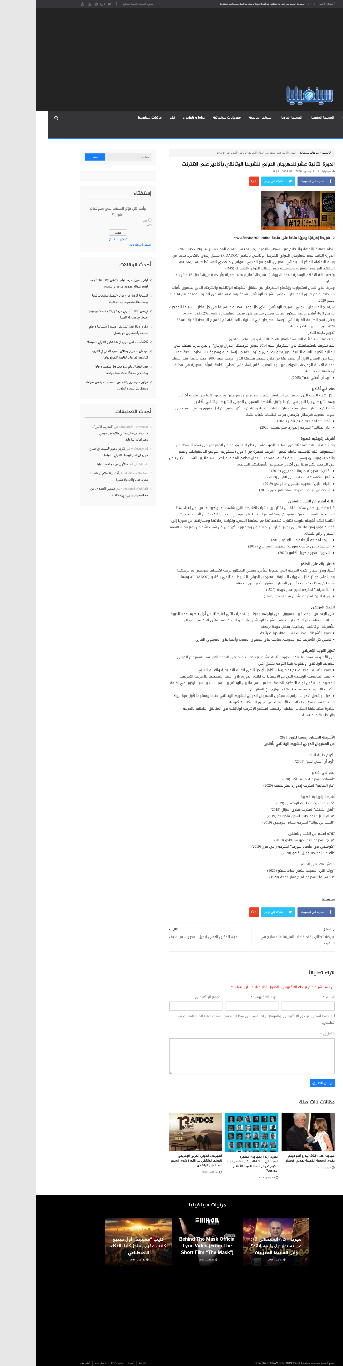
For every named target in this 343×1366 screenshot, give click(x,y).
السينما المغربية (286, 118)
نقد (136, 118)
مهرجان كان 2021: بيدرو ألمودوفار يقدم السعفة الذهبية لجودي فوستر (274, 1146)
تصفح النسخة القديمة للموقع (102, 4)
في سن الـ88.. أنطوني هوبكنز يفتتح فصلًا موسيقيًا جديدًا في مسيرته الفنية (82, 302)
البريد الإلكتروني (229, 984)
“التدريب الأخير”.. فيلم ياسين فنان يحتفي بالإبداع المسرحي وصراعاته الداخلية (84, 421)
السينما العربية (256, 118)
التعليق (292, 1021)
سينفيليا (291, 159)
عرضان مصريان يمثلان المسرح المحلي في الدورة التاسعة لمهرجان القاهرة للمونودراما (84, 342)
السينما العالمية (225, 118)
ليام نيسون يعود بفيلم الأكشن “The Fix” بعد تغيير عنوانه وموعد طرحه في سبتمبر (83, 271)
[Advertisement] (171, 50)
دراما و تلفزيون (158, 118)
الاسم (293, 984)
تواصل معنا (65, 1350)
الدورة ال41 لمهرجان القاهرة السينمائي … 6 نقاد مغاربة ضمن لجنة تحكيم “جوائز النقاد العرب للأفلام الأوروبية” (217, 1152)
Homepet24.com (262, 1361)
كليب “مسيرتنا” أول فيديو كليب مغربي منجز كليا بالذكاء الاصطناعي (102, 1241)
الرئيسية (333, 118)
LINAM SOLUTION (245, 1350)
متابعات (312, 118)
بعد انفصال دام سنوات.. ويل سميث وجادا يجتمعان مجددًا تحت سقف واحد (85, 357)
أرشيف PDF (81, 1350)
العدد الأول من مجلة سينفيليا (79, 452)
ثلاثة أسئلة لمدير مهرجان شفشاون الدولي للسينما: (81, 330)
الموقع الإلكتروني (173, 984)
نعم (109, 208)
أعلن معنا (49, 1350)
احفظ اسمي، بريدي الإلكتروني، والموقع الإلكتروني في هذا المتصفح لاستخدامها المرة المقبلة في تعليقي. (220, 1006)
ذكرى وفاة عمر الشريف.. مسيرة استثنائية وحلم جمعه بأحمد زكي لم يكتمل (82, 317)
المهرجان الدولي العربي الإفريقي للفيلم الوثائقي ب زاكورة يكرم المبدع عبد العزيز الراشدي (160, 1148)
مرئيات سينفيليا (114, 118)
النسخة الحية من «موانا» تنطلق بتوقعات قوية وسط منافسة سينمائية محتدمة (226, 4)
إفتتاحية (107, 1350)
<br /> (222, 1298)
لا (111, 214)
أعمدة (95, 1350)
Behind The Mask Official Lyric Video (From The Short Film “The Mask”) (171, 1241)
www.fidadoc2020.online (217, 225)
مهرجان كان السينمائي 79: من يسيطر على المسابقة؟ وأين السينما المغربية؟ (240, 1241)
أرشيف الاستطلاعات (105, 232)
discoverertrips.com (287, 1361)
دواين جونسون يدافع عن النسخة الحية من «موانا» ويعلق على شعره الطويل (81, 373)
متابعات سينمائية (273, 140)
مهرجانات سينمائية (191, 118)
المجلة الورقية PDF (80, 118)
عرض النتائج (82, 226)
